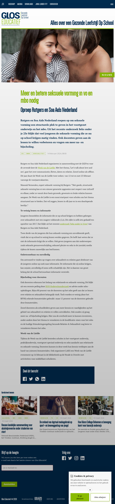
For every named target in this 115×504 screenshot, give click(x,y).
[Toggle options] (90, 490)
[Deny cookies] (100, 497)
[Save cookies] (80, 497)
